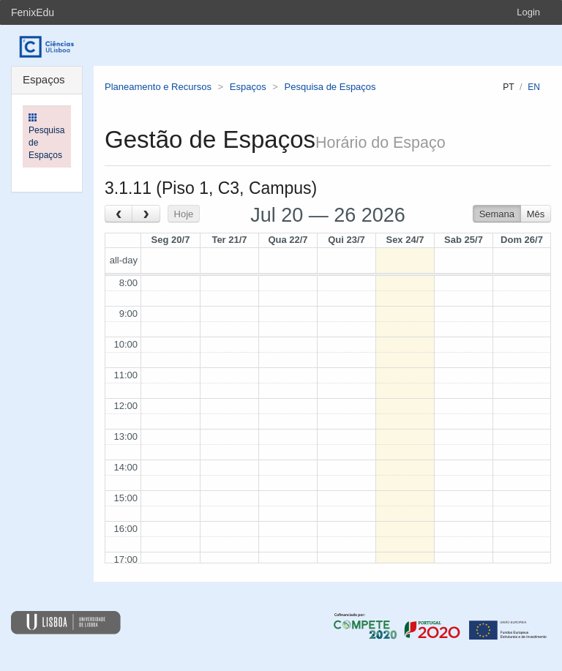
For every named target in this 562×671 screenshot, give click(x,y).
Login (528, 12)
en (534, 87)
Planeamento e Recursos (158, 86)
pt (508, 87)
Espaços (248, 86)
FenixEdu (32, 12)
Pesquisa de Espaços (330, 86)
